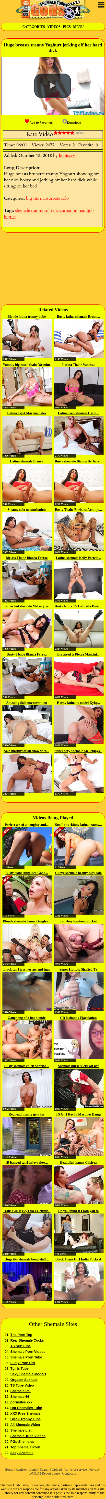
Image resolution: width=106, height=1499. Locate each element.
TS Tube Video (22, 1385)
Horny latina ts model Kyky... (78, 703)
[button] (52, 86)
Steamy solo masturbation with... (27, 510)
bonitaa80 (67, 155)
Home (9, 1469)
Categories (33, 27)
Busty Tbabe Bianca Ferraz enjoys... (27, 655)
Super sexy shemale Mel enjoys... (78, 751)
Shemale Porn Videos (27, 1352)
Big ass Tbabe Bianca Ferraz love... (27, 558)
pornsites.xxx (21, 1402)
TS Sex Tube (20, 1346)
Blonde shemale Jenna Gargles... (26, 921)
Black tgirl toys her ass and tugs (26, 969)
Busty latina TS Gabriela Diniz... (78, 606)
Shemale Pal (20, 1391)
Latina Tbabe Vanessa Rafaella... (78, 365)
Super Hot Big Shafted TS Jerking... (78, 970)
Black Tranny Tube (25, 1419)
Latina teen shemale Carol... (78, 413)
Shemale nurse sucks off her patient (78, 1066)
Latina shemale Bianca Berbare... (26, 462)
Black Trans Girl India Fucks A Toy (78, 1260)
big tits (32, 198)
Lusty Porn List (22, 1363)
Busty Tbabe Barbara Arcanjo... (78, 510)
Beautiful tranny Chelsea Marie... (78, 1163)
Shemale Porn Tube (26, 1357)
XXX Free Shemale (25, 1413)
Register (21, 1469)
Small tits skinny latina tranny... (78, 825)
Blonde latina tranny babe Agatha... (27, 317)
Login (33, 1469)
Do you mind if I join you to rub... (78, 1211)
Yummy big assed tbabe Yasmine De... (26, 365)
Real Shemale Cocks (27, 1340)
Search (44, 1469)
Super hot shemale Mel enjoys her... (26, 606)
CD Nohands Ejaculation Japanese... (78, 1018)
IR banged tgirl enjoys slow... (26, 1162)
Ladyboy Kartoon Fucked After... (78, 921)
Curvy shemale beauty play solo (78, 873)
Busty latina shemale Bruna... (78, 316)
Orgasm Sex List (23, 1380)
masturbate (50, 198)
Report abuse (51, 1473)
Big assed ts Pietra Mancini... (78, 654)
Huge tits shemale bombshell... (26, 1259)
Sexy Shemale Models (28, 1374)
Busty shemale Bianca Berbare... (78, 461)
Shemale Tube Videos (27, 1436)
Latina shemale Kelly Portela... (78, 558)
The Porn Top (21, 1335)
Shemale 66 (19, 1397)
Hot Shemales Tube (26, 1408)
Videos (53, 27)
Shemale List (20, 1430)
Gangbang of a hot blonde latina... (27, 1018)
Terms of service (75, 1469)
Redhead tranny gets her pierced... (27, 1115)
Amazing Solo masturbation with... (26, 703)
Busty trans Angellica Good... (26, 873)
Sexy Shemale (21, 1453)
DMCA (34, 1473)
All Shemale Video (25, 1425)
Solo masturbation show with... (26, 751)
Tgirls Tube (19, 1368)
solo (65, 198)
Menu (78, 27)
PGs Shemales (22, 1442)
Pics (67, 27)
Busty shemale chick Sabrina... (26, 1066)
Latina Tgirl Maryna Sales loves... (26, 413)
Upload (57, 1469)
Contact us (69, 1473)
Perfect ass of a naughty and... (26, 825)
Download (71, 122)
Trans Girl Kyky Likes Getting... (26, 1211)
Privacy (94, 1469)
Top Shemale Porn (25, 1447)
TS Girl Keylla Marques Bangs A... (78, 1115)
